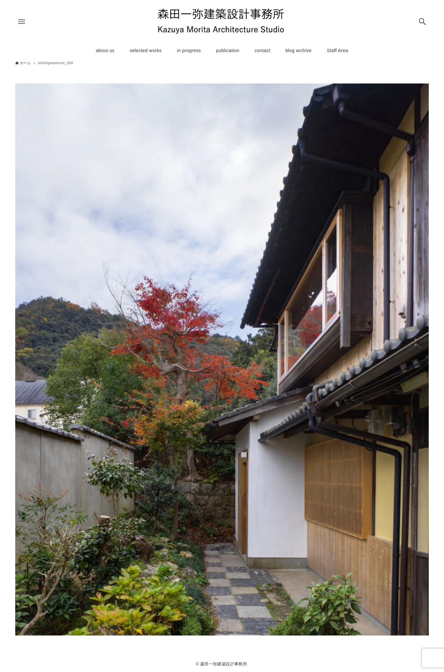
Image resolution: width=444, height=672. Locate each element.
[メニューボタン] (21, 21)
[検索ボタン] (422, 21)
